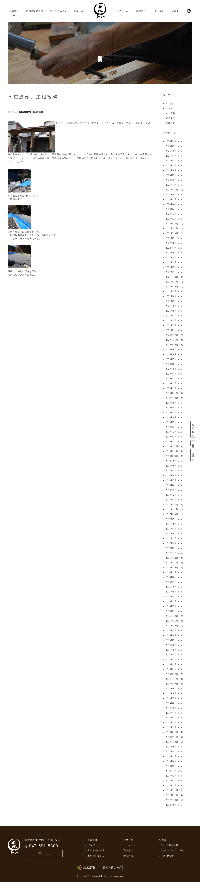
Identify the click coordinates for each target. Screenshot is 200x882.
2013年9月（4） (174, 747)
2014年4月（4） (174, 713)
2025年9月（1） (174, 151)
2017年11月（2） (175, 509)
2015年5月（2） (174, 650)
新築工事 (79, 11)
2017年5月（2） (174, 538)
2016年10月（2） (175, 567)
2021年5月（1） (174, 311)
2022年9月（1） (174, 238)
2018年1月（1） (174, 500)
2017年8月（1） (174, 524)
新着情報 (14, 11)
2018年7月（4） (174, 471)
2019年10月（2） (175, 398)
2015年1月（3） (174, 669)
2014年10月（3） (175, 684)
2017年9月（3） (174, 519)
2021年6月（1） (174, 306)
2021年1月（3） (174, 330)
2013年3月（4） (174, 776)
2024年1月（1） (174, 185)
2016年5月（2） (174, 592)
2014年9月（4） (174, 688)
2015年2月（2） (174, 664)
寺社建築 (170, 123)
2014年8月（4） (174, 693)
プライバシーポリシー (171, 850)
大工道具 (170, 113)
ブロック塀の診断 (169, 845)
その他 (169, 103)
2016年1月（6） (174, 611)
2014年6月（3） (174, 703)
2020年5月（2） (174, 369)
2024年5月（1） (174, 175)
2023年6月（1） (174, 204)
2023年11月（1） (175, 190)
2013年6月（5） (174, 761)
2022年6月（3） (174, 253)
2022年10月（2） (175, 233)
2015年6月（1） (174, 645)
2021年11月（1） (175, 282)
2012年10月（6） (175, 800)
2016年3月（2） (174, 601)
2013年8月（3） (174, 751)
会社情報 (159, 11)
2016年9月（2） (174, 572)
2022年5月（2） (174, 257)
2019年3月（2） (174, 432)
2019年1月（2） (174, 441)
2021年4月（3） (174, 316)
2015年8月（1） (174, 635)
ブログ (193, 455)
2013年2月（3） (174, 781)
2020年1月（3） (174, 388)
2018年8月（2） (174, 466)
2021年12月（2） (175, 277)
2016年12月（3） (175, 558)
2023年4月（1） (174, 209)
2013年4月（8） (174, 771)
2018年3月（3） (174, 490)
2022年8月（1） (174, 243)
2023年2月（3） (174, 219)
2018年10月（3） (175, 456)
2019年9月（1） (174, 403)
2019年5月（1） (174, 422)
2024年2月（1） (174, 180)
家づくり (170, 118)
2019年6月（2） (174, 417)
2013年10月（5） (175, 742)
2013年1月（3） (174, 785)
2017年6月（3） (174, 533)
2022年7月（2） (174, 248)
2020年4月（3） (174, 374)
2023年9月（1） (174, 194)
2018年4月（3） (174, 485)
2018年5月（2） (174, 480)
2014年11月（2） (175, 679)
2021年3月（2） (174, 320)
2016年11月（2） (175, 563)
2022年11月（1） (175, 228)
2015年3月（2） (174, 659)
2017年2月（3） (174, 548)
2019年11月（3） (175, 393)
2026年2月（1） (174, 146)
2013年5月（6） (174, 766)
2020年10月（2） (175, 345)
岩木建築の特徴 (34, 11)
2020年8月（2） (174, 354)
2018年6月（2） (174, 475)
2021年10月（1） (175, 286)
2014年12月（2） (175, 674)
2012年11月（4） (175, 795)
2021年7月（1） (174, 301)
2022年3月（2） (174, 262)
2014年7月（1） (174, 698)
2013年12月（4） (175, 732)
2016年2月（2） (174, 606)
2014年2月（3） (174, 722)
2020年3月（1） (174, 378)
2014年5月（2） (174, 708)
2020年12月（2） (175, 335)
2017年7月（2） (174, 529)
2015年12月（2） (175, 616)
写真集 (175, 11)
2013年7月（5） (174, 756)
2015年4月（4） (174, 655)
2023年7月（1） (174, 199)
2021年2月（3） (174, 325)
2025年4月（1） (174, 156)
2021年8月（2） (174, 296)
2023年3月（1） (174, 214)
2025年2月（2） (174, 161)
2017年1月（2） (174, 553)
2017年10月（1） (175, 514)
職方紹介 (141, 11)
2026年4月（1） (174, 141)
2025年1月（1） (174, 165)
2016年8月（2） (174, 577)
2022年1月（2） (174, 272)
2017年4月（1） (174, 543)
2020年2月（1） (174, 383)
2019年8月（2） (174, 408)
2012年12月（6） (175, 790)
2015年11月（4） (175, 621)
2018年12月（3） (175, 446)
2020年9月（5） (174, 349)
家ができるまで (58, 11)
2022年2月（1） (174, 267)
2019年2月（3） (174, 437)
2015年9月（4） (174, 630)
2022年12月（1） (175, 223)
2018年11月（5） (175, 451)
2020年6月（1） (174, 364)
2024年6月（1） (174, 170)
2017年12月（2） (175, 504)
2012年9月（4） (174, 805)
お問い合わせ (193, 429)
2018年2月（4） (174, 495)
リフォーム (122, 11)
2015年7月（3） (174, 640)
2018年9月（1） (174, 461)
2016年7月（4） (174, 582)
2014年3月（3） (174, 718)
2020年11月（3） (175, 340)
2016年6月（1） (174, 587)
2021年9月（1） (174, 291)
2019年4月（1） (174, 427)
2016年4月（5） (174, 596)
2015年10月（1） (175, 626)
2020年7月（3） (174, 359)
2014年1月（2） (174, 727)
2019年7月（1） (174, 412)
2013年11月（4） (175, 737)
